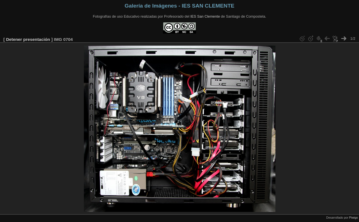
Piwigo (353, 217)
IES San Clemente (205, 16)
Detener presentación (28, 39)
